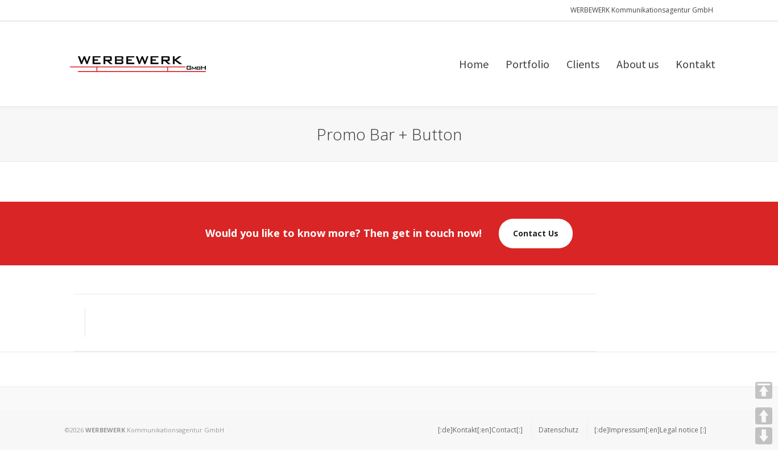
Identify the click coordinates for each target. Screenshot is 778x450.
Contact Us (535, 233)
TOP (763, 390)
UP (763, 415)
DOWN (763, 435)
